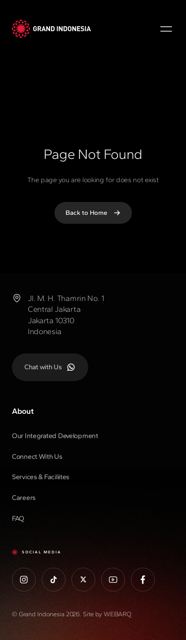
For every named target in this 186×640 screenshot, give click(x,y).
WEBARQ (117, 614)
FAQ (18, 518)
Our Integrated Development (55, 436)
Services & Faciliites (40, 477)
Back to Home (93, 213)
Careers (24, 497)
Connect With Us (37, 456)
